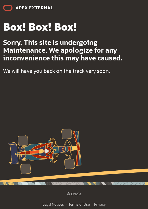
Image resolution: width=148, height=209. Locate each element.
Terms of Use (79, 204)
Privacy (100, 204)
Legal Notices (53, 204)
